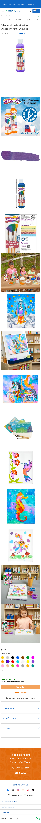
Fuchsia (17, 665)
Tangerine (27, 665)
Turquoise (17, 661)
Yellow (27, 661)
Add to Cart (20, 687)
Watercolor (32, 20)
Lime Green (12, 665)
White (22, 661)
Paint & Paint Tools (21, 20)
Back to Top (38, 819)
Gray (22, 665)
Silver (7, 657)
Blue (17, 657)
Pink (2, 665)
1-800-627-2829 (22, 768)
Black (12, 657)
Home (2, 20)
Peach (7, 665)
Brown (22, 657)
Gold (2, 657)
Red (12, 661)
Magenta (32, 657)
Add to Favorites (20, 692)
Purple (7, 661)
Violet (32, 661)
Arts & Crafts (10, 20)
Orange (2, 661)
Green (27, 657)
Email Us (22, 773)
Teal (32, 665)
